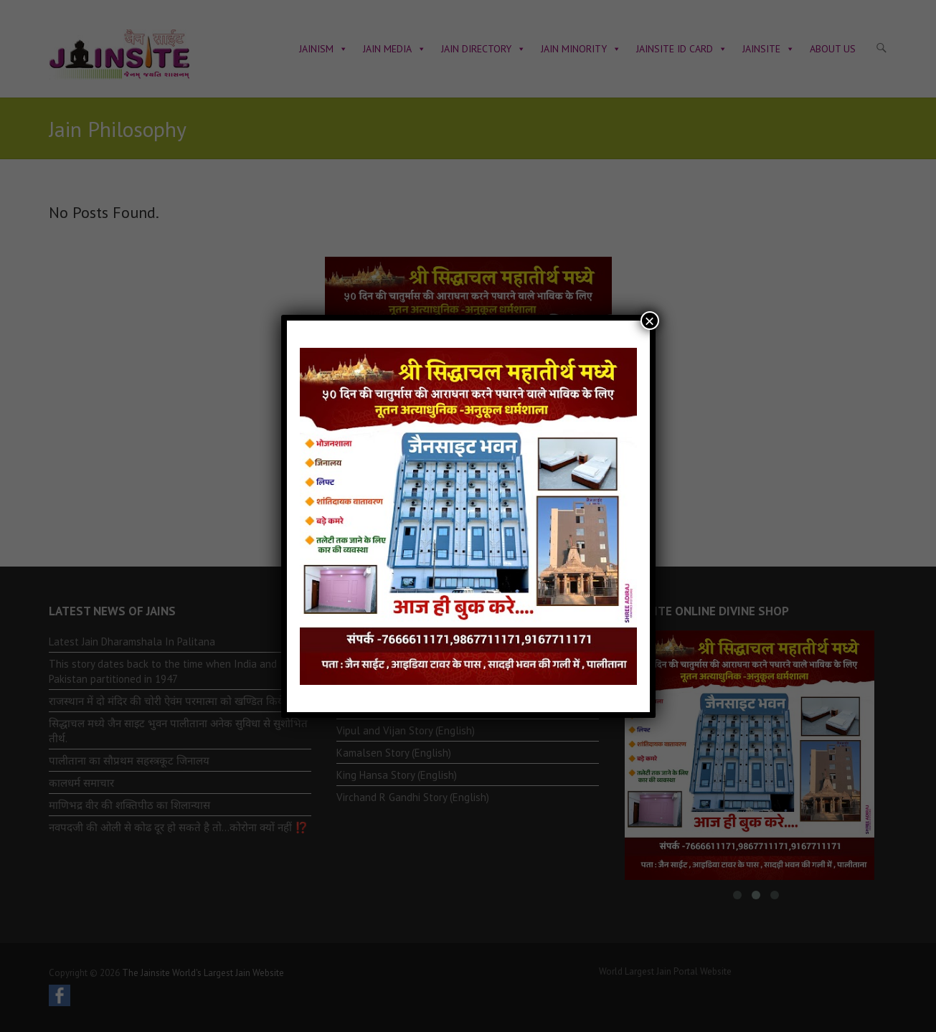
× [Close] (649, 320)
